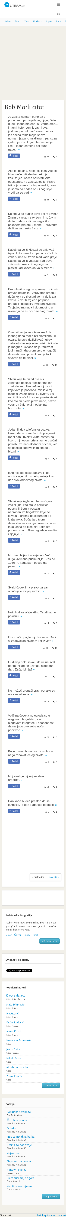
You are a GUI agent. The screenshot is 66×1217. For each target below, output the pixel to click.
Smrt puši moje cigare (20, 1178)
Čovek (17, 934)
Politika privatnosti (46, 1215)
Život (17, 21)
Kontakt (62, 1215)
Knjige (15, 999)
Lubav (8, 21)
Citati (8, 999)
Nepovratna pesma (19, 1161)
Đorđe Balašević (14, 1115)
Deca (58, 21)
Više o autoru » (49, 941)
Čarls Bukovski (14, 1181)
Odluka (11, 1128)
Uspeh (49, 21)
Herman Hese (13, 1173)
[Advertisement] (33, 62)
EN (58, 14)
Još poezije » (51, 1196)
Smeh (35, 934)
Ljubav (27, 934)
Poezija (21, 999)
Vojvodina (13, 1153)
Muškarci (37, 21)
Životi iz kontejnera (19, 1186)
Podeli (15, 155)
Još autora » (51, 1085)
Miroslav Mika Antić (16, 1123)
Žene (26, 21)
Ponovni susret (16, 1169)
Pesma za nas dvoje (19, 1145)
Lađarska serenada (19, 1112)
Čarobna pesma (17, 1120)
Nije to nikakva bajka (20, 1136)
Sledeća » (54, 877)
